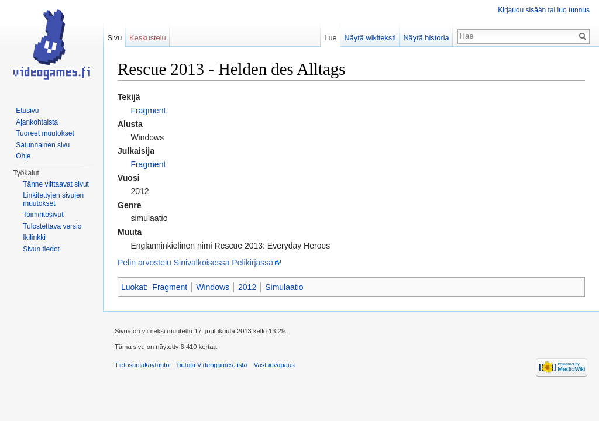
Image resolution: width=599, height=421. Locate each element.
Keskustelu (147, 37)
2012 (247, 287)
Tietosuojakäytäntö (142, 364)
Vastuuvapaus (274, 364)
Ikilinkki (34, 237)
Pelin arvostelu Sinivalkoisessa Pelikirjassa (195, 262)
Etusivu (27, 110)
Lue (330, 37)
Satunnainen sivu (43, 145)
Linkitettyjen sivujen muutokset (53, 199)
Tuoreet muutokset (45, 133)
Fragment (148, 110)
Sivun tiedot (41, 249)
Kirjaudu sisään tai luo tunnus (544, 10)
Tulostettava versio (52, 226)
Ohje (23, 156)
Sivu (114, 37)
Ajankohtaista (37, 122)
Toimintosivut (43, 214)
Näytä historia (426, 37)
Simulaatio (284, 287)
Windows (212, 287)
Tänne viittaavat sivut (56, 184)
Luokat (133, 287)
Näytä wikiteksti (369, 37)
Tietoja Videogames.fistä (211, 364)
